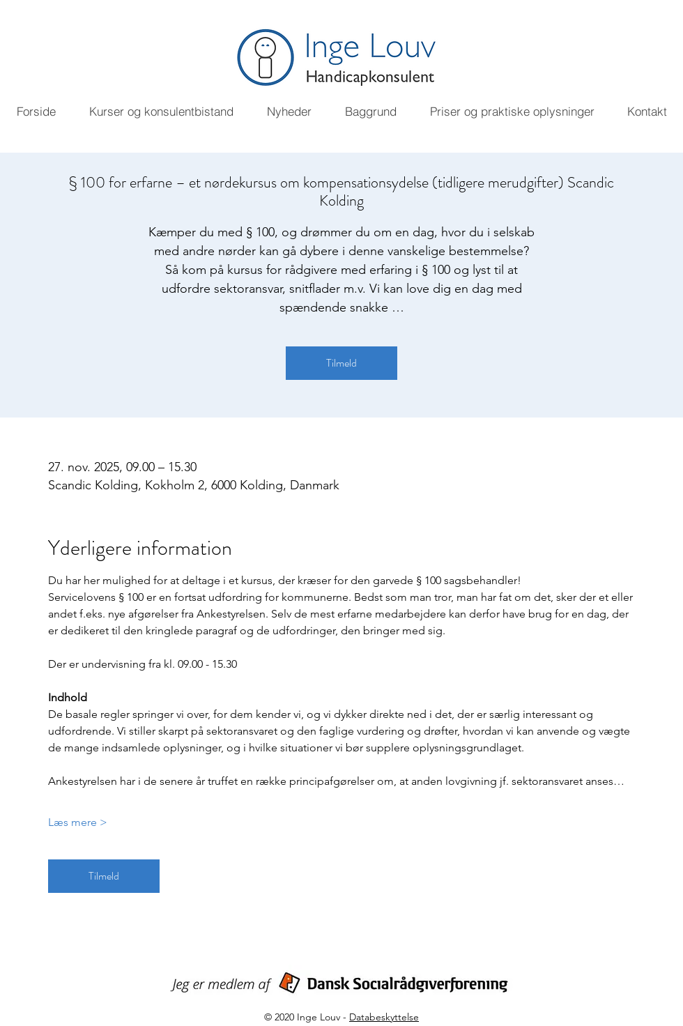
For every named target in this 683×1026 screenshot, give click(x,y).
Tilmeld (341, 363)
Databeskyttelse (384, 1017)
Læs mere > (77, 822)
